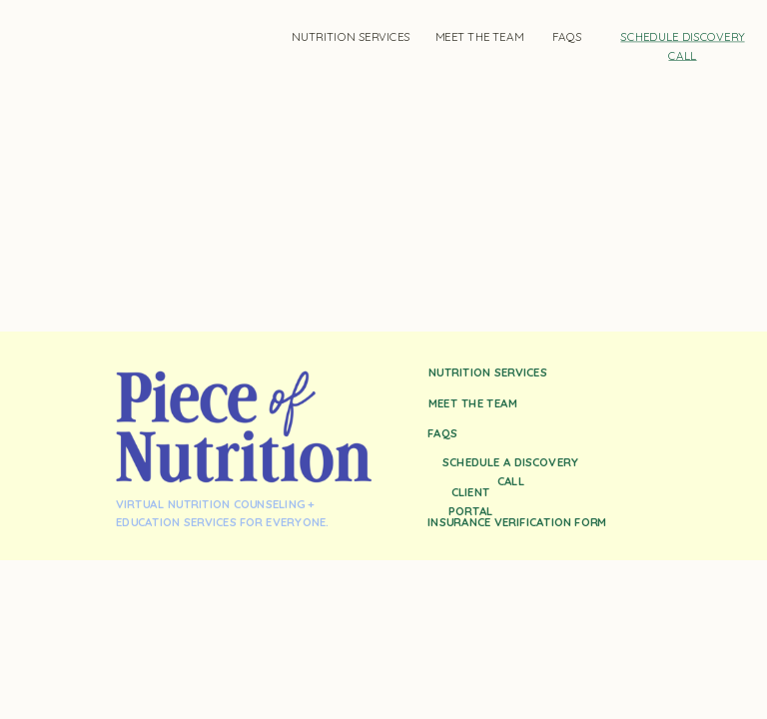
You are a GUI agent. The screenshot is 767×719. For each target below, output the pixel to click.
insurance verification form (516, 521)
